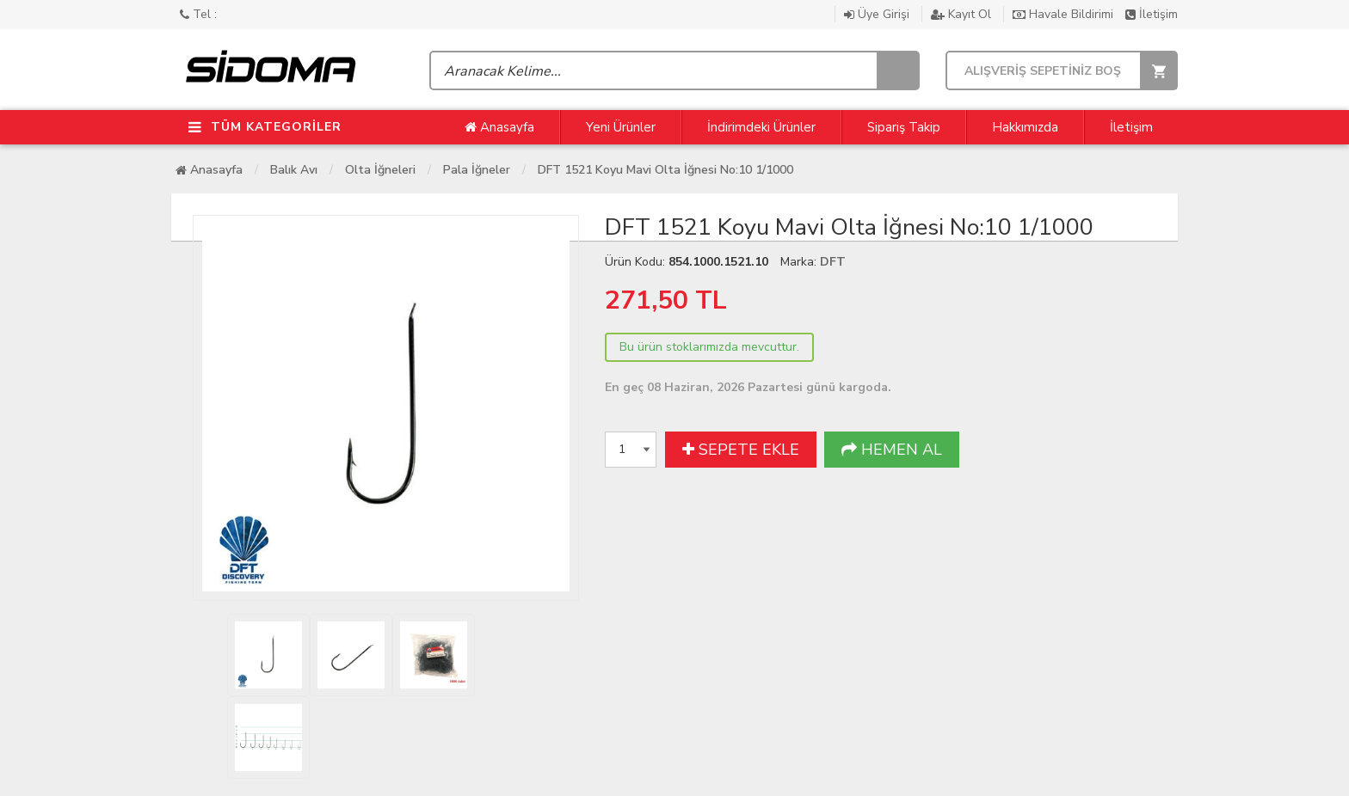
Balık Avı (293, 170)
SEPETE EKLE (740, 450)
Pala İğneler (476, 170)
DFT (833, 262)
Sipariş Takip (903, 127)
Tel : (198, 14)
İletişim (1151, 14)
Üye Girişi (878, 14)
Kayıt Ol (963, 14)
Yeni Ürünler (621, 127)
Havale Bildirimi (1065, 14)
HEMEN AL (891, 450)
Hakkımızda (1025, 127)
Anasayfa (499, 127)
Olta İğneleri (380, 170)
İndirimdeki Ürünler (761, 127)
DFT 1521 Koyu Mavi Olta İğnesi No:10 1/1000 (665, 170)
